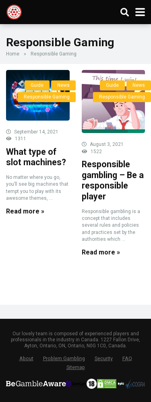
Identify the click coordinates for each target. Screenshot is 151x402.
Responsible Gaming (47, 97)
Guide (37, 85)
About (26, 358)
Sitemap (75, 367)
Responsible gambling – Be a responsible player (113, 180)
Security (104, 358)
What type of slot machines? (36, 157)
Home (12, 54)
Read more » (25, 211)
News (63, 85)
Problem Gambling (64, 358)
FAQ (127, 358)
